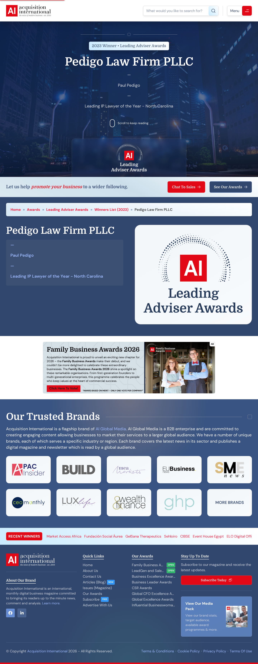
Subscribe (91, 599)
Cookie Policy (189, 651)
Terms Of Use (241, 651)
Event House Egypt (208, 536)
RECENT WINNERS (24, 536)
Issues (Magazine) (97, 588)
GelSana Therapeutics (143, 536)
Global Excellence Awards (153, 599)
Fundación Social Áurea (103, 536)
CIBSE (185, 536)
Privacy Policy (214, 651)
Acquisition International (47, 651)
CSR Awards (142, 588)
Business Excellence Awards (153, 576)
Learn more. (51, 603)
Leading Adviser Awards (67, 209)
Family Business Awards (148, 565)
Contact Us (92, 576)
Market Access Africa (64, 536)
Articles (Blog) (94, 582)
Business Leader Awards (152, 582)
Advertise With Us (97, 605)
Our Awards (92, 593)
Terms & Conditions (157, 651)
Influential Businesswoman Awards (153, 605)
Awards (33, 209)
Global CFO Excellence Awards (153, 593)
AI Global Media (111, 429)
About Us (90, 570)
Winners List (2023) (111, 209)
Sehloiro (170, 536)
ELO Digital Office (241, 536)
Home (16, 209)
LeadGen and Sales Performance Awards (148, 570)
